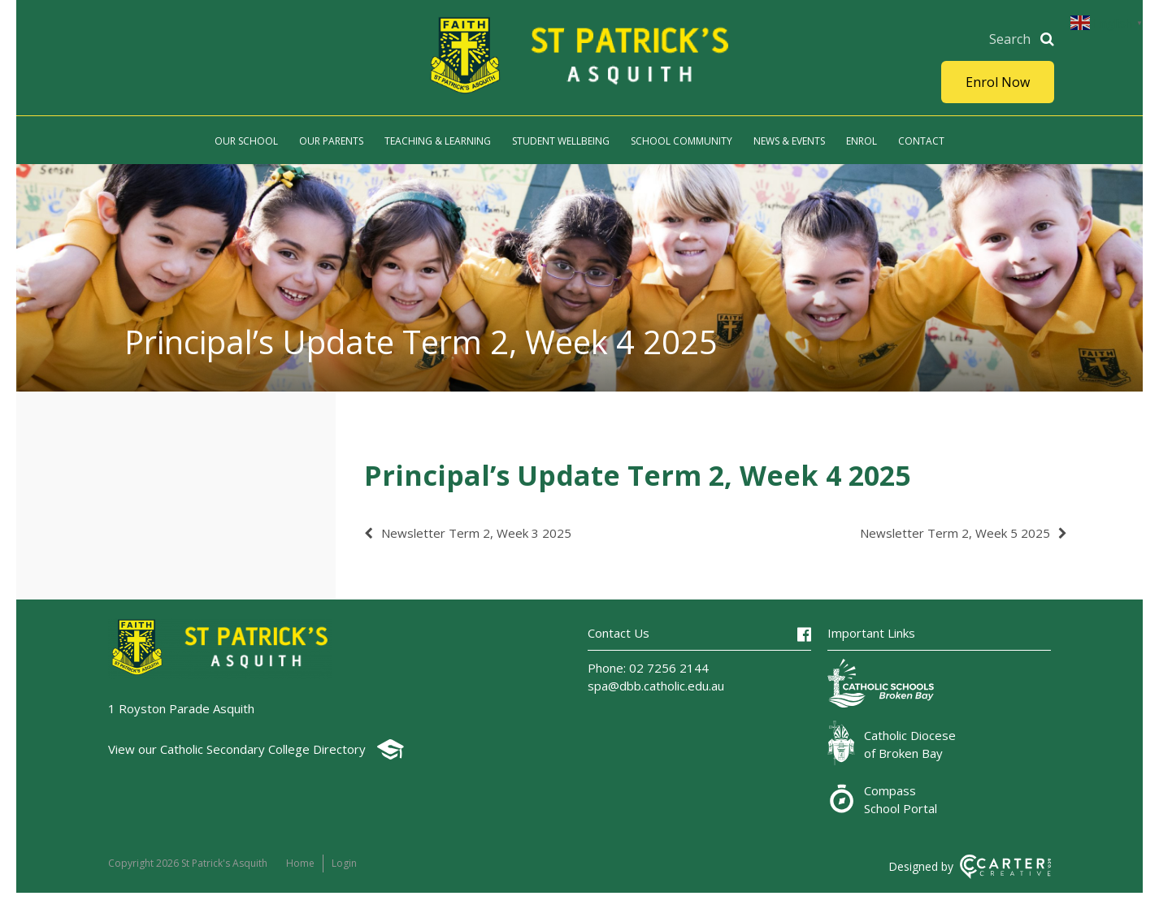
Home (300, 863)
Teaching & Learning (437, 141)
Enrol (861, 141)
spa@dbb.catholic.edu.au (656, 685)
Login (344, 863)
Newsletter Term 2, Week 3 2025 (476, 533)
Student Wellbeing (561, 141)
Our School (246, 141)
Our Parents (331, 141)
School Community (681, 141)
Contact (921, 141)
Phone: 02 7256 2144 (648, 668)
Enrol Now (998, 82)
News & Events (789, 141)
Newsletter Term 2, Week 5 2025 (955, 533)
